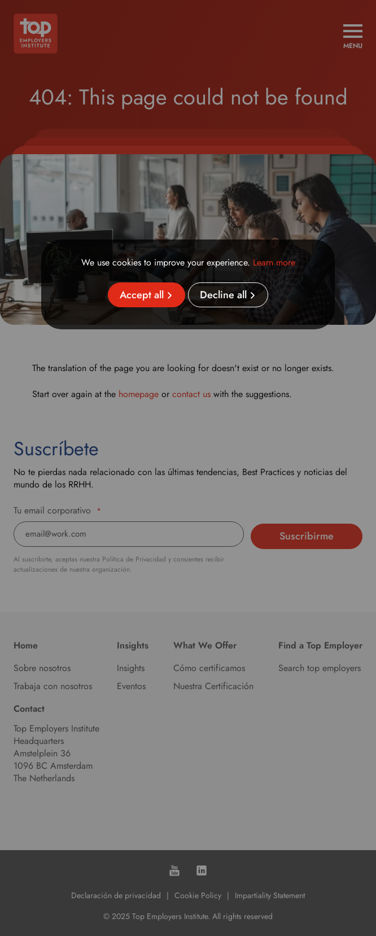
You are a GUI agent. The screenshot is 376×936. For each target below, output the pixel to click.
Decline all (223, 295)
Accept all (142, 295)
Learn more (274, 262)
